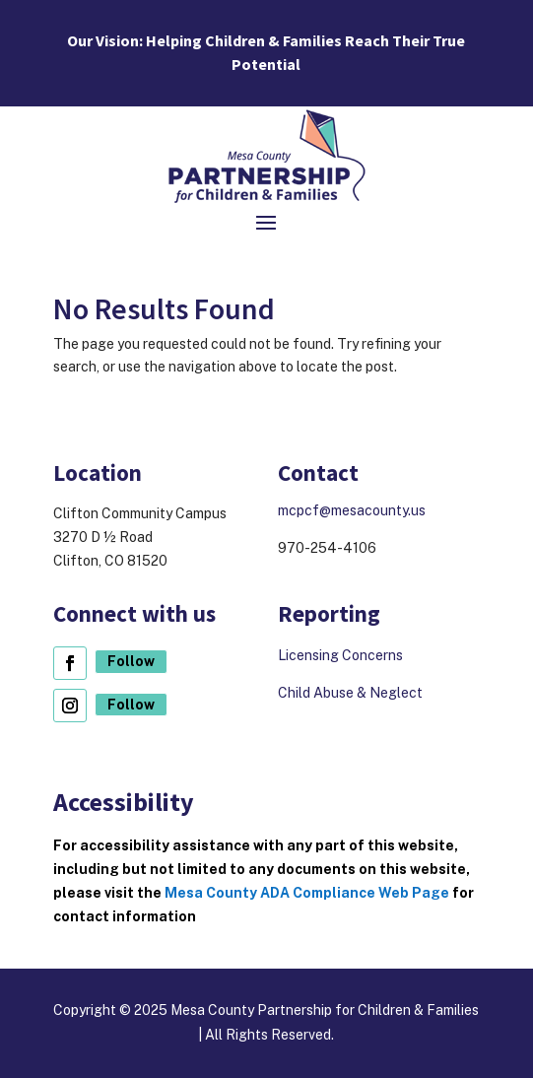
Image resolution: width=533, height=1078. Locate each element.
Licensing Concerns (342, 655)
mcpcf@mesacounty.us (352, 510)
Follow (131, 661)
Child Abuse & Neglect (350, 693)
